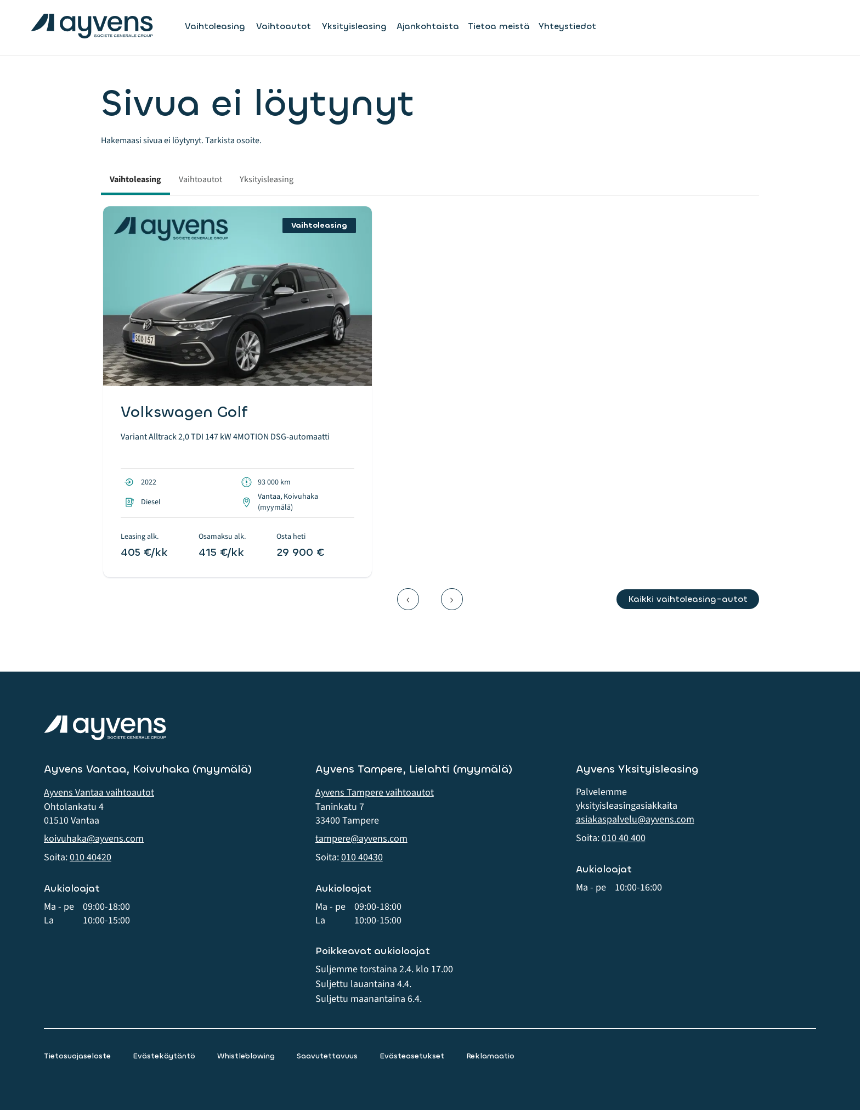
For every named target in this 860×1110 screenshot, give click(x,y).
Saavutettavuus (327, 1056)
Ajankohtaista (428, 26)
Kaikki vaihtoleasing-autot (688, 599)
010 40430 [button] (362, 857)
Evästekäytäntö (164, 1056)
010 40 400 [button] (624, 838)
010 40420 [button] (90, 857)
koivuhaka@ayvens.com (94, 839)
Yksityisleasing (354, 26)
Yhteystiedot (567, 26)
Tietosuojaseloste (77, 1056)
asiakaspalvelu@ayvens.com (635, 819)
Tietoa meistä (499, 26)
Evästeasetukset (412, 1056)
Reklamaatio (490, 1056)
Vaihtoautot (283, 26)
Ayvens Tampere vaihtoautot (374, 792)
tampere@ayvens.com (361, 839)
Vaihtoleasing (215, 26)
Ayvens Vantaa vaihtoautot (99, 792)
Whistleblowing (246, 1056)
